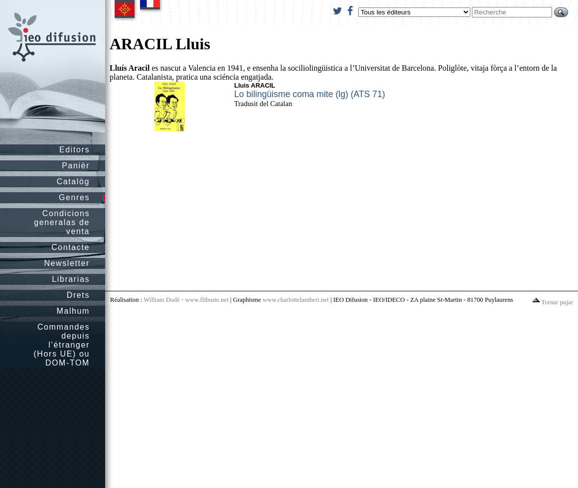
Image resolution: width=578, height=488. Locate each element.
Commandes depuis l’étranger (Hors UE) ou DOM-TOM (61, 345)
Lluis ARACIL (254, 85)
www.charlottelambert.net (296, 299)
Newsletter (67, 263)
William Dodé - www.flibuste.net (186, 299)
